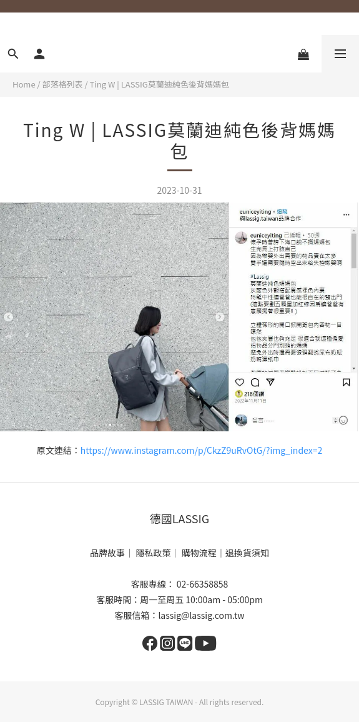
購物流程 (199, 552)
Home (24, 84)
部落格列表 (62, 84)
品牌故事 (107, 552)
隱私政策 (153, 552)
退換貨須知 (247, 552)
